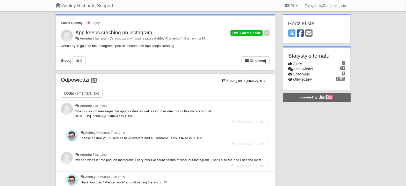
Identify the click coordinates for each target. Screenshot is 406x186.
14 (203, 38)
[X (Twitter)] (291, 33)
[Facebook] (300, 33)
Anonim (86, 38)
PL (291, 6)
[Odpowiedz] (241, 121)
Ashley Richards (166, 38)
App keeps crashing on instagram (113, 32)
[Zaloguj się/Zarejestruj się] (325, 5)
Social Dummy (72, 23)
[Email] (309, 33)
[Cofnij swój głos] (268, 121)
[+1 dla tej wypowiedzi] (262, 121)
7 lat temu (100, 106)
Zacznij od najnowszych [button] (244, 81)
